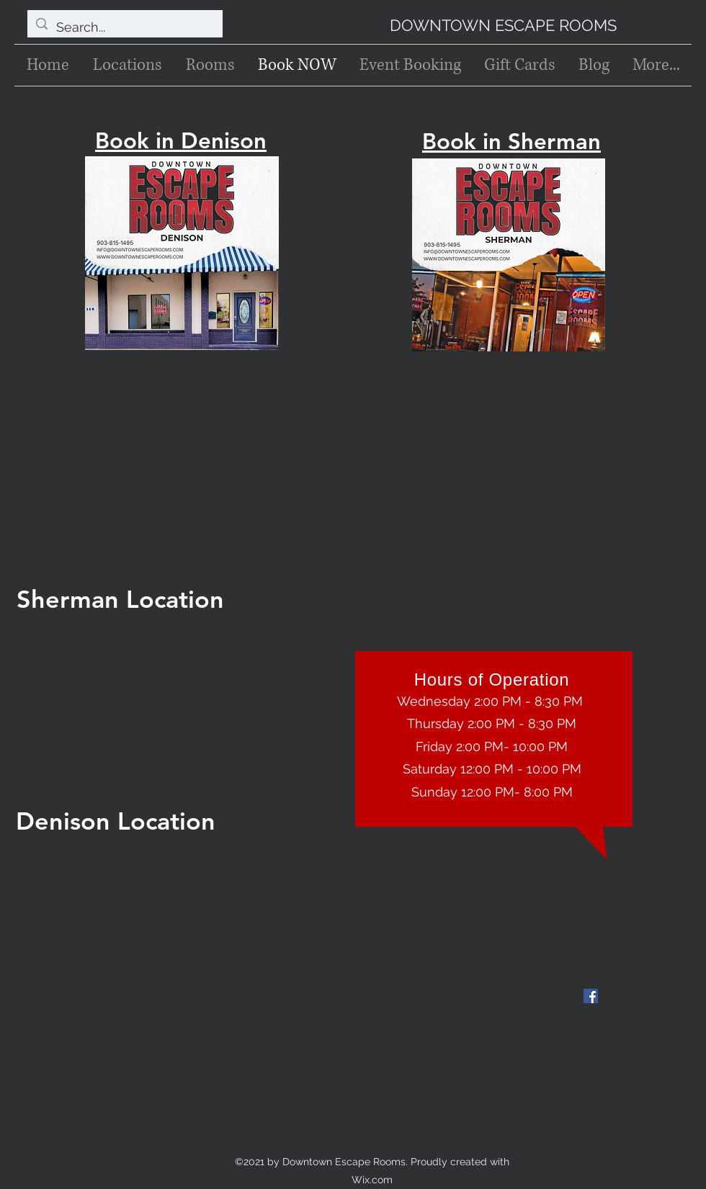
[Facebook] (591, 996)
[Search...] (124, 27)
